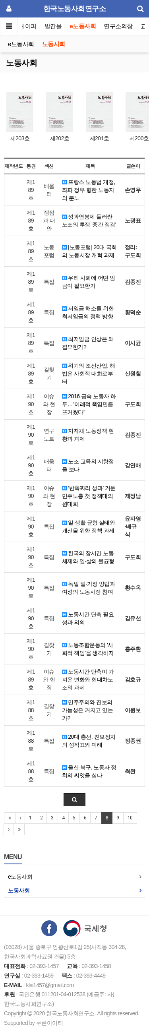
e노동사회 (83, 26)
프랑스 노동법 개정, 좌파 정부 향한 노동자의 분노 (88, 190)
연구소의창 (118, 26)
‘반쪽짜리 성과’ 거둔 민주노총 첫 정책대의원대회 (89, 496)
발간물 (53, 26)
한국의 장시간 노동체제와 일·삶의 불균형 (88, 557)
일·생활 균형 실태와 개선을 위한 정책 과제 (88, 526)
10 (130, 818)
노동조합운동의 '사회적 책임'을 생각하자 (88, 649)
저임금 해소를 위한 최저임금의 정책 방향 (88, 312)
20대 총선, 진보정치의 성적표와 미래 (89, 741)
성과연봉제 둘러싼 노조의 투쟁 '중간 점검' (89, 220)
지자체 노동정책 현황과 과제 (88, 435)
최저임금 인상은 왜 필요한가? (88, 343)
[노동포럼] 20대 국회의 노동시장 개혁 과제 (89, 251)
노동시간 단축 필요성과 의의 (88, 618)
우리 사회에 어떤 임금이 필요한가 (88, 282)
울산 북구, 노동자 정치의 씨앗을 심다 (89, 771)
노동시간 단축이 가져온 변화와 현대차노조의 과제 (88, 679)
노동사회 (53, 44)
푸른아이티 (49, 1023)
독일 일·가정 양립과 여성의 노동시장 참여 (88, 588)
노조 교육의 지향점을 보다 (88, 465)
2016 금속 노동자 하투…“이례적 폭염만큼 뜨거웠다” (89, 404)
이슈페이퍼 (22, 26)
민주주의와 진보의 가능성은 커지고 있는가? (87, 710)
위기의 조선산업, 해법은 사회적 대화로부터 (88, 373)
